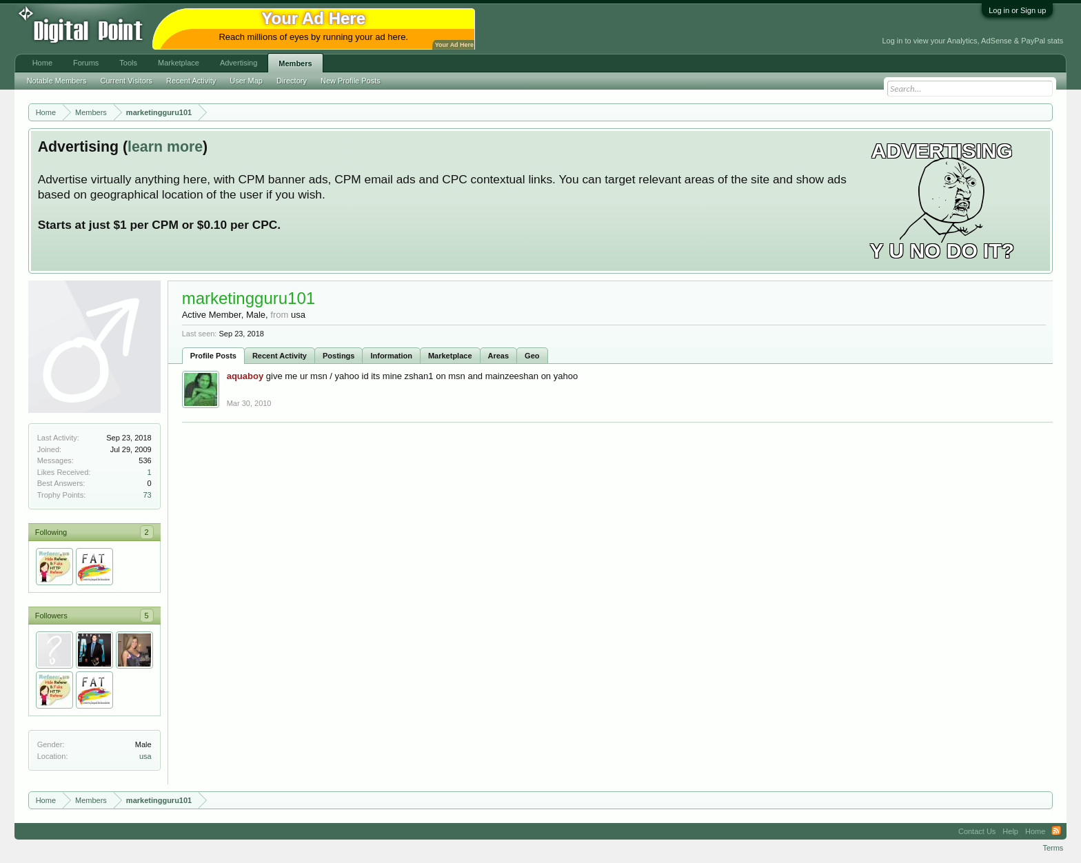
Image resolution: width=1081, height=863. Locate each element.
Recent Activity (279, 356)
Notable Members (57, 81)
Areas (498, 356)
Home (42, 63)
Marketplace (450, 356)
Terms (1052, 848)
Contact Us (977, 831)
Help (1010, 831)
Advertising (238, 63)
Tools (128, 63)
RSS (1056, 831)
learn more (165, 147)
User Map (246, 81)
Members (295, 63)
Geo (532, 356)
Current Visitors (127, 81)
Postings (338, 356)
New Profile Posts (351, 81)
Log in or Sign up (1017, 10)
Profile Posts (213, 356)
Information (391, 356)
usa (145, 756)
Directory (291, 81)
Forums (86, 63)
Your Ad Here (454, 44)
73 (147, 495)
